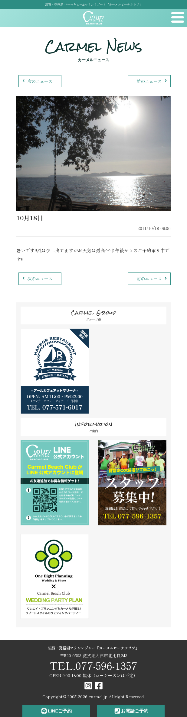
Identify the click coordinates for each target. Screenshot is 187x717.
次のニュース (37, 81)
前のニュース (152, 81)
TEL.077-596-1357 (93, 665)
